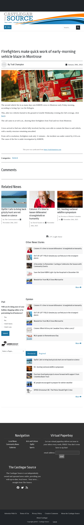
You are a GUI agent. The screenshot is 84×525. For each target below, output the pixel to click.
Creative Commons (51, 513)
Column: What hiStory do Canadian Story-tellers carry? (54, 328)
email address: (49, 453)
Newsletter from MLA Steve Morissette (48, 280)
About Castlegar (42, 518)
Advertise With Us (10, 513)
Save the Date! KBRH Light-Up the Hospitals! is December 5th (56, 272)
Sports (32, 447)
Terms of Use (24, 513)
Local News (13, 441)
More (78, 287)
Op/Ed (32, 444)
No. (5, 320)
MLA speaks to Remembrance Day (46, 336)
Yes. (5, 317)
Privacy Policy (37, 513)
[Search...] (69, 27)
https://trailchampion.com (52, 149)
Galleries (12, 447)
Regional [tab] (42, 353)
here (3, 116)
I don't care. (8, 327)
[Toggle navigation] (7, 27)
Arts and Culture (32, 441)
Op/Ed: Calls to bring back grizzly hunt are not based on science (13, 212)
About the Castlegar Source (70, 513)
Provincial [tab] (31, 353)
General (15, 158)
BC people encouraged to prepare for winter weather (53, 383)
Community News (12, 444)
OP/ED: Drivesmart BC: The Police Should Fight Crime (53, 390)
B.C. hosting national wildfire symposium (49, 367)
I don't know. (8, 324)
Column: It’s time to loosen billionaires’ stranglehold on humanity (58, 248)
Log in (55, 521)
